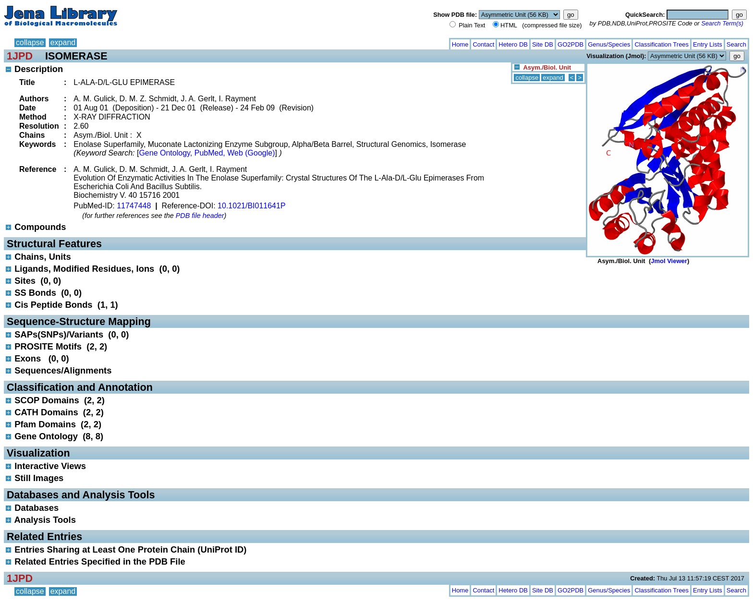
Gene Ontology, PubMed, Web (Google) (207, 153)
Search (736, 44)
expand (63, 42)
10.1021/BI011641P (251, 206)
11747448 (134, 206)
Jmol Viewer (669, 261)
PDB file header (200, 215)
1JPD (20, 56)
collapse (30, 42)
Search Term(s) (722, 23)
